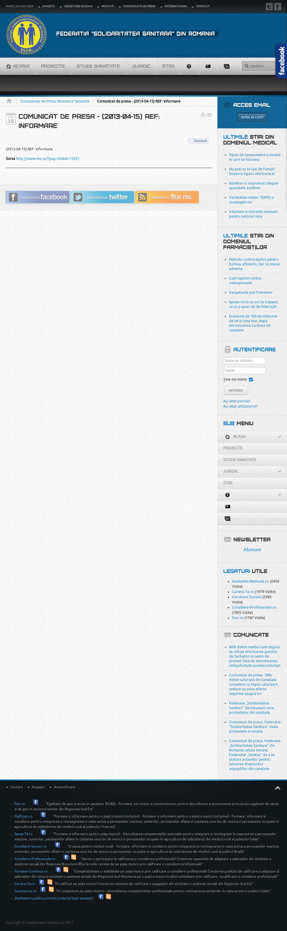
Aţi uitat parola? (236, 401)
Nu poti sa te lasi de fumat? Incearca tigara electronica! (252, 171)
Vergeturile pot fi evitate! (251, 292)
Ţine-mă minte (235, 379)
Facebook (277, 6)
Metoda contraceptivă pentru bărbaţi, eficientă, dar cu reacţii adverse (254, 264)
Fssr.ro (238, 618)
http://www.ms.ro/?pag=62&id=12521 (48, 158)
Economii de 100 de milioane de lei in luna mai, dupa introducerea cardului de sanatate (253, 323)
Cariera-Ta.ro (243, 592)
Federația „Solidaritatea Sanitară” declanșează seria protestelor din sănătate (251, 707)
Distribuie (200, 141)
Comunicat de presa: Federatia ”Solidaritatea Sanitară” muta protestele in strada (255, 726)
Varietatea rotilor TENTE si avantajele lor (251, 200)
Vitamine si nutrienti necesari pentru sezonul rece (253, 214)
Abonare (252, 549)
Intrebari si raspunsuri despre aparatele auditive (253, 185)
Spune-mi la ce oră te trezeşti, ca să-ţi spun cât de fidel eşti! (253, 304)
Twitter (269, 6)
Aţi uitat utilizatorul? (240, 406)
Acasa (11, 101)
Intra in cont (252, 117)
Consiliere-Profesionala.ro (254, 607)
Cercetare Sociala (246, 597)
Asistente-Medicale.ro (250, 581)
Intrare (236, 390)
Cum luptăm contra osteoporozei (245, 280)
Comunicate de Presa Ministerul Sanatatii (54, 101)
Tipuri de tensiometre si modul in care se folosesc (255, 157)
